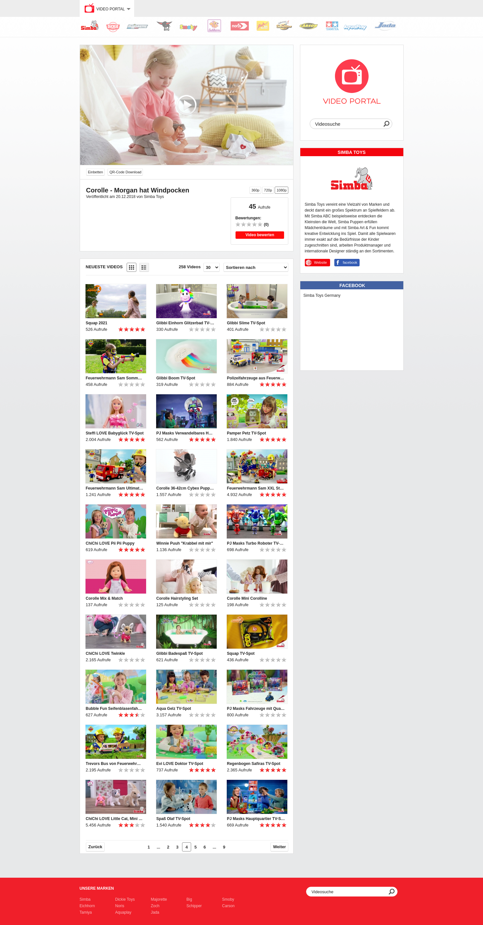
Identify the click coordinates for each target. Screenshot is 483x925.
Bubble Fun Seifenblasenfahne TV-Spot (115, 708)
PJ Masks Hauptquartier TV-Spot (256, 818)
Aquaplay (123, 912)
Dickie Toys (125, 899)
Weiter (279, 846)
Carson (228, 906)
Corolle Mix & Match (104, 598)
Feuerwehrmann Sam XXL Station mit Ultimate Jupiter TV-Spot (256, 488)
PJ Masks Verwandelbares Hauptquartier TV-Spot (185, 433)
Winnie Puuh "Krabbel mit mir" (184, 543)
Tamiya (86, 912)
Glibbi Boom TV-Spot (175, 378)
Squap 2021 (97, 323)
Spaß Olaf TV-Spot (173, 818)
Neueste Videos (104, 266)
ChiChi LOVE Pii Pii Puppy (110, 543)
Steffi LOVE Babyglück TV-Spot (115, 433)
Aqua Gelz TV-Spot (173, 708)
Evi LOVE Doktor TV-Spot (179, 763)
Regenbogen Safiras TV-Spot (254, 763)
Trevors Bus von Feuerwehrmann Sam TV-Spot (115, 763)
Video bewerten (260, 235)
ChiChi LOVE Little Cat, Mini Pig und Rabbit (115, 818)
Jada (155, 912)
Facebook (352, 285)
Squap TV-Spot (241, 653)
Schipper (194, 906)
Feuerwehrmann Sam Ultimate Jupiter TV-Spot (115, 488)
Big (189, 899)
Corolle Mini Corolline (247, 598)
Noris (119, 906)
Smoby (228, 899)
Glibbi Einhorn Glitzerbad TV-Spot (185, 323)
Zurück (95, 846)
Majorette (159, 899)
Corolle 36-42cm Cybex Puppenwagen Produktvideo (185, 488)
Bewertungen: (248, 218)
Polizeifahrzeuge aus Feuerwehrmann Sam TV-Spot (256, 378)
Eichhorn (87, 906)
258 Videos (190, 266)
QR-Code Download (125, 172)
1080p (282, 190)
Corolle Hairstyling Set (177, 598)
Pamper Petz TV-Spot (246, 433)
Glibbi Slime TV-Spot (246, 323)
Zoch (155, 906)
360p (255, 190)
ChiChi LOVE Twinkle (105, 653)
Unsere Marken (97, 888)
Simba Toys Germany (322, 295)
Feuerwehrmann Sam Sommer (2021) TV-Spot (115, 378)
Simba (85, 899)
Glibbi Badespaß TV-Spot (179, 653)
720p (268, 190)
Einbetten (95, 172)
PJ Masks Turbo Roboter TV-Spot (256, 543)
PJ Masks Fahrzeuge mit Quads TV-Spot (256, 708)
